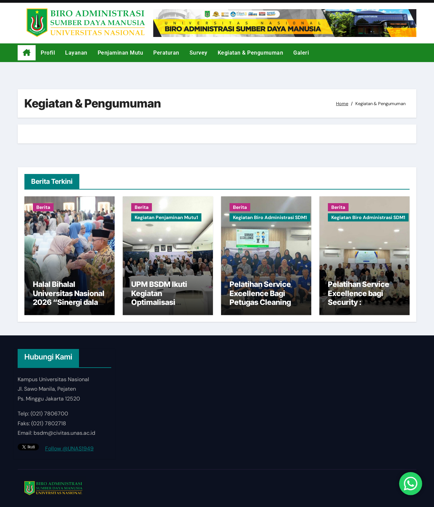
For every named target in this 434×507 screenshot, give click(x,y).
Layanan (76, 53)
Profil (48, 53)
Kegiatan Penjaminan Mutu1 (166, 217)
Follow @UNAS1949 (69, 448)
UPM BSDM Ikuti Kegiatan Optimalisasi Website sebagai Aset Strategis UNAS (167, 302)
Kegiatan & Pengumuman (250, 53)
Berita (43, 207)
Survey (199, 53)
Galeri (301, 53)
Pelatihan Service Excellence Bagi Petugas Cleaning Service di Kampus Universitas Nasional (265, 302)
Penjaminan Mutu (120, 53)
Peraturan (166, 53)
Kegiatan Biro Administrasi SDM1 (270, 217)
